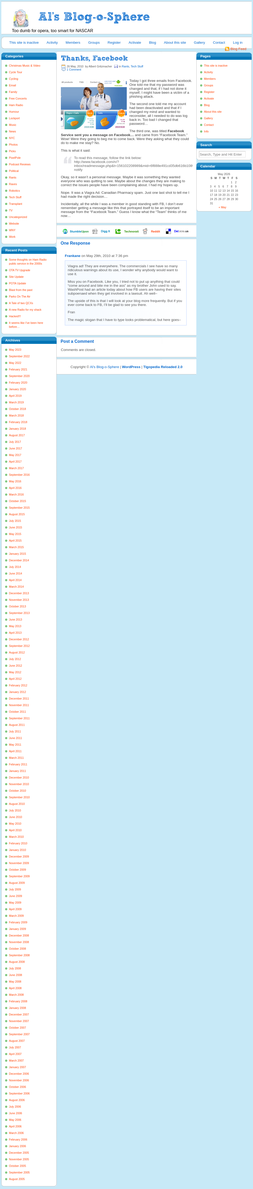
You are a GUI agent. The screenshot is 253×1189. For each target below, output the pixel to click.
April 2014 (15, 580)
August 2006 (17, 1100)
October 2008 (17, 948)
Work (12, 236)
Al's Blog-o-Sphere (104, 367)
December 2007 (19, 1014)
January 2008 (17, 1007)
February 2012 (18, 685)
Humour (14, 111)
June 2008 (15, 975)
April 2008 (15, 988)
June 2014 (15, 573)
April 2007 (15, 1054)
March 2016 (16, 494)
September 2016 (19, 474)
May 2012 (15, 672)
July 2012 (15, 659)
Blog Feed (238, 49)
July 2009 (15, 889)
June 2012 (15, 665)
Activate (135, 42)
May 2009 (15, 902)
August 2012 (17, 652)
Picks (12, 151)
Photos (13, 144)
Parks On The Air (19, 296)
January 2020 (17, 389)
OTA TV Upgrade (19, 270)
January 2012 (17, 691)
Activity (52, 42)
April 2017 (15, 461)
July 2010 (15, 810)
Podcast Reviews (20, 164)
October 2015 (17, 501)
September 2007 (19, 1034)
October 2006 (17, 1086)
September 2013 (19, 613)
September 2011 (19, 718)
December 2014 (19, 560)
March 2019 (16, 402)
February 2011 (18, 764)
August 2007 (17, 1040)
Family (13, 91)
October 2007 (17, 1027)
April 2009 (15, 909)
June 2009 (15, 896)
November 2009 (19, 863)
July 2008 (15, 968)
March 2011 (16, 757)
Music (12, 124)
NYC (12, 138)
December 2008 (19, 935)
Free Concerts (18, 98)
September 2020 (19, 376)
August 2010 (17, 803)
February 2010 (18, 843)
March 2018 (16, 415)
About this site (175, 42)
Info (206, 131)
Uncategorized (18, 217)
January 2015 (17, 553)
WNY (12, 230)
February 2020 (18, 382)
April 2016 (15, 487)
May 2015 (15, 534)
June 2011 (15, 738)
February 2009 (18, 922)
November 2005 (19, 1159)
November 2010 (19, 784)
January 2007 (17, 1067)
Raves (13, 184)
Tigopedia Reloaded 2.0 (163, 367)
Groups (94, 42)
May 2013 (15, 626)
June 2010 (15, 817)
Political (14, 170)
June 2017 (15, 448)
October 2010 (17, 790)
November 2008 (19, 942)
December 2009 (19, 856)
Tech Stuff (15, 197)
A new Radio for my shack (25, 309)
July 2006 (15, 1106)
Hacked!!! (15, 316)
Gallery (199, 42)
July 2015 (15, 520)
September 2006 (19, 1093)
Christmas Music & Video (24, 65)
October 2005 (17, 1165)
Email (12, 85)
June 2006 (15, 1113)
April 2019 (15, 395)
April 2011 (15, 751)
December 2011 (19, 698)
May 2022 (15, 362)
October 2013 (17, 606)
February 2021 (18, 369)
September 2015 (19, 507)
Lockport (14, 118)
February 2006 (18, 1139)
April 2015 (15, 540)
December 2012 (19, 639)
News (12, 131)
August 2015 (17, 514)
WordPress (131, 367)
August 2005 (17, 1179)
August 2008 (17, 961)
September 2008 (19, 955)
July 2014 (15, 566)
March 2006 (16, 1132)
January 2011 (17, 770)
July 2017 (15, 441)
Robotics (14, 190)
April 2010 (15, 830)
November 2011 (19, 705)
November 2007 (19, 1021)
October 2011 (17, 711)
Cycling (13, 78)
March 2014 (16, 586)
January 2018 (17, 428)
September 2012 (19, 645)
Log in (237, 42)
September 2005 (19, 1172)
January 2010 (17, 849)
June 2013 (15, 619)
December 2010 (19, 777)
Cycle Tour (15, 72)
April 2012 (15, 678)
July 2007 (15, 1047)
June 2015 (15, 527)
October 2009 (17, 869)
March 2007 (16, 1060)
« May (222, 207)
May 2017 (15, 455)
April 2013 (15, 632)
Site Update (16, 276)
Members (73, 42)
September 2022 (19, 356)
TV (11, 210)
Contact (219, 42)
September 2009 (19, 876)
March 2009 (16, 915)
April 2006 (15, 1126)
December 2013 (19, 593)
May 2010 (15, 823)
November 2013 (19, 599)
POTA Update (17, 283)
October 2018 (17, 408)
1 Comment (74, 69)
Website (14, 223)
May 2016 (15, 481)
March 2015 (16, 547)
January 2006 (17, 1146)
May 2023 (15, 349)
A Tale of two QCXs (21, 303)
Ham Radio (16, 105)
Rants (12, 177)
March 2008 (16, 994)
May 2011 (15, 744)
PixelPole (15, 157)
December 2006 (19, 1073)
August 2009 (17, 882)
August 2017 (17, 435)
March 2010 (16, 836)
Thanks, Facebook (94, 58)
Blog (152, 42)
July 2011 (15, 731)
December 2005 (19, 1152)
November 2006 (19, 1080)
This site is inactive (24, 42)
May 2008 (15, 981)
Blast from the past (20, 289)
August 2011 (17, 724)
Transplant (15, 203)
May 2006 (15, 1119)
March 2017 (16, 468)
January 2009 (17, 928)
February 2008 (18, 1001)
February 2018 (18, 422)
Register (114, 42)
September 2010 (19, 797)
